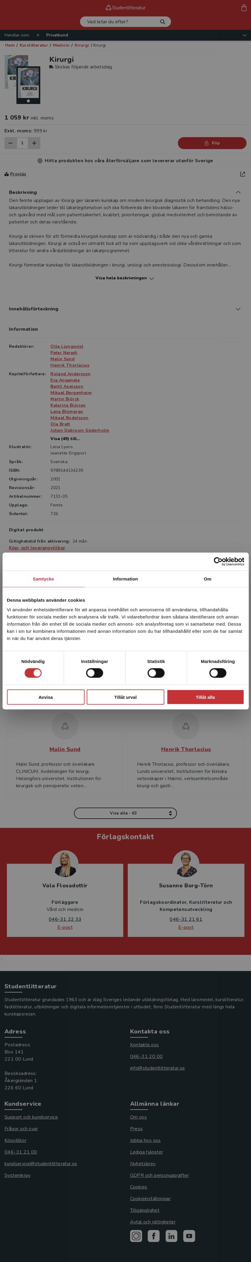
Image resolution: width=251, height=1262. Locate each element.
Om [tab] (207, 578)
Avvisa (46, 696)
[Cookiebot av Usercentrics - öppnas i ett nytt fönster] (218, 561)
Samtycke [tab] (43, 578)
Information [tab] (125, 578)
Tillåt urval (125, 696)
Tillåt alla (205, 696)
